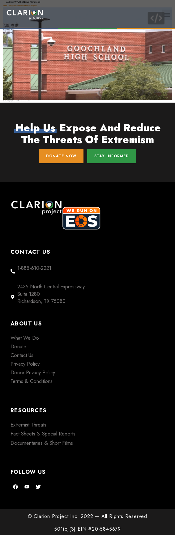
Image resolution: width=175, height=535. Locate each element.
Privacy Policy (25, 363)
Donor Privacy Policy (33, 372)
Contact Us (22, 355)
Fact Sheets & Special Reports (43, 433)
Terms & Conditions (32, 381)
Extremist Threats (28, 424)
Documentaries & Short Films (42, 443)
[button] (167, 15)
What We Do (25, 338)
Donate (18, 346)
